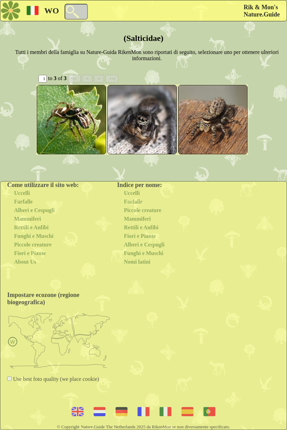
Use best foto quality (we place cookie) (55, 379)
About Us (25, 262)
